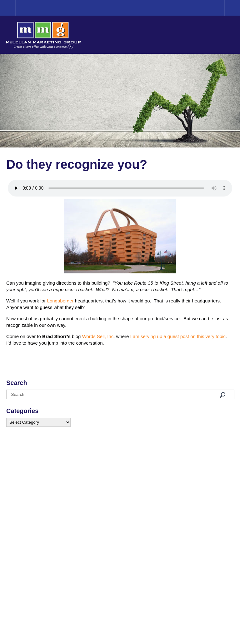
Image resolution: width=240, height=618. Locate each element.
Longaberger (60, 300)
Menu (232, 8)
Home (15, 7)
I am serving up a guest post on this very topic (178, 336)
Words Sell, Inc (98, 336)
